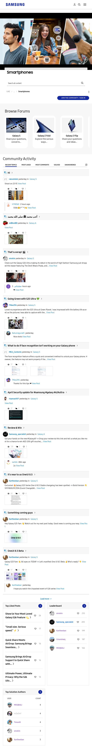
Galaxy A (32, 223)
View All (24, 606)
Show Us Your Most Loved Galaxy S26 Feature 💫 (18, 615)
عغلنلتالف (18, 286)
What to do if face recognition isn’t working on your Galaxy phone (41, 345)
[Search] (46, 83)
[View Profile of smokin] (59, 613)
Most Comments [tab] (42, 165)
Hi (9, 172)
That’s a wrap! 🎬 (17, 252)
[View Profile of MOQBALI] (60, 648)
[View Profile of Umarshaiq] (60, 639)
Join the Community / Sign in (73, 98)
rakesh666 (13, 179)
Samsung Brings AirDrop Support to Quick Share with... (18, 660)
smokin (12, 258)
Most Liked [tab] (26, 165)
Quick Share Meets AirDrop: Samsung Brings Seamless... (18, 644)
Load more (44, 599)
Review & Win (15, 427)
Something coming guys (20, 512)
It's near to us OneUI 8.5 (20, 474)
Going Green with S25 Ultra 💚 (23, 298)
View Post (22, 183)
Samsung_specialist (17, 434)
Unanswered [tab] (70, 165)
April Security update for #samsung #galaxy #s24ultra (36, 392)
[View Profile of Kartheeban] (61, 631)
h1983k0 (15, 204)
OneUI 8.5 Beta (16, 550)
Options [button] (84, 92)
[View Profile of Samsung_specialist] (64, 622)
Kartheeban (14, 481)
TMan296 (13, 305)
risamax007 (14, 399)
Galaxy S (16, 135)
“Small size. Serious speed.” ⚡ (15, 628)
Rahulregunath (18, 333)
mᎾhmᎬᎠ (13, 223)
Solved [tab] (57, 165)
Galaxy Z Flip (72, 135)
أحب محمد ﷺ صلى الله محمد (22, 216)
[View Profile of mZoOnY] (17, 713)
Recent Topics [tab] (11, 165)
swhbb (14, 462)
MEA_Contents (15, 352)
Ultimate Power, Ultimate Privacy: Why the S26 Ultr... (18, 677)
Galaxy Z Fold (44, 135)
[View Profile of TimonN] (17, 722)
